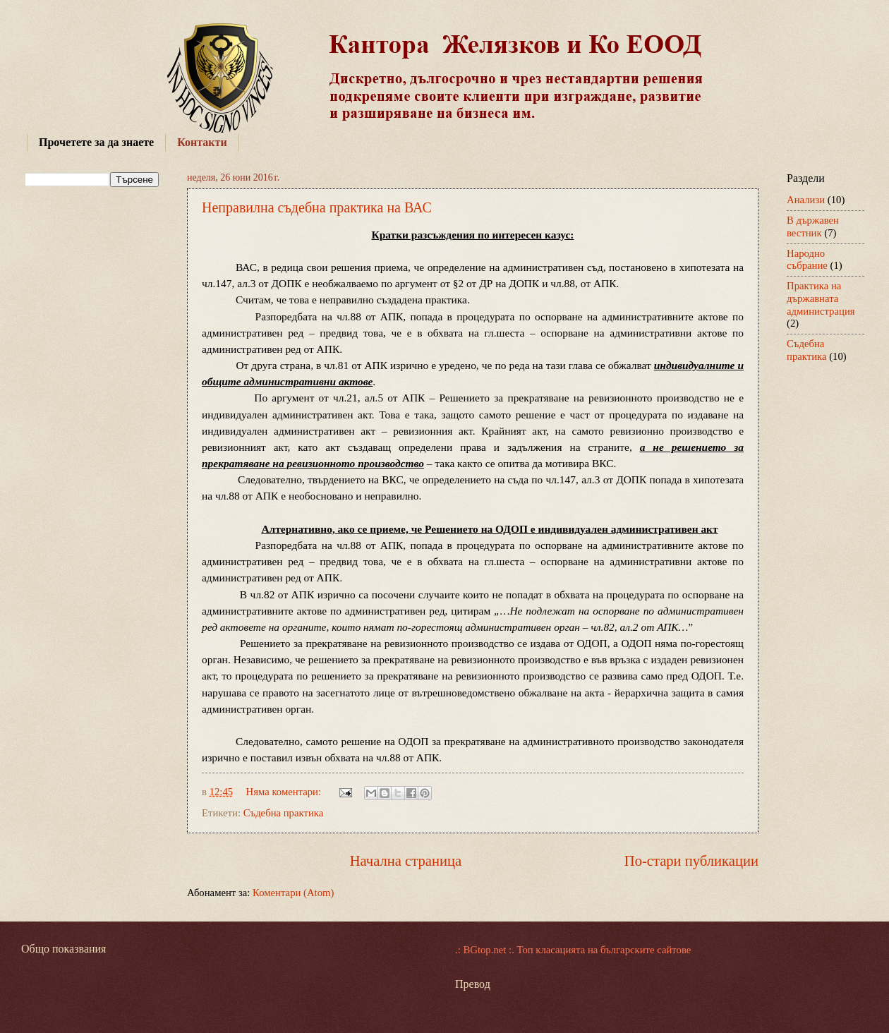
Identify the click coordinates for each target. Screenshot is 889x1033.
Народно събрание (807, 260)
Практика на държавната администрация (821, 298)
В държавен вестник (813, 226)
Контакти (201, 142)
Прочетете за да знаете (96, 142)
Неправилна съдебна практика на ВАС (317, 207)
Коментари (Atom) (293, 892)
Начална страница (406, 861)
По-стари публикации (691, 861)
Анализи (806, 199)
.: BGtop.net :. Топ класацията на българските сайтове (573, 949)
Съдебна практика (283, 812)
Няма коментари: (285, 791)
